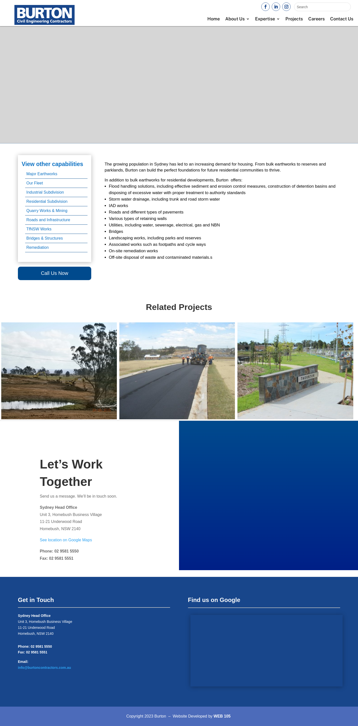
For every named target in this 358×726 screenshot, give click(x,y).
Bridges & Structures (44, 238)
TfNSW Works (38, 229)
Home (213, 19)
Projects (294, 19)
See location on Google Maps (66, 540)
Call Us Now (54, 273)
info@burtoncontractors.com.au (44, 668)
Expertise (265, 19)
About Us (235, 19)
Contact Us (341, 19)
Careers (316, 19)
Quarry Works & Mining (46, 211)
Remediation (37, 247)
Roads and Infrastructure (48, 220)
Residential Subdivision (46, 201)
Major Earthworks (41, 174)
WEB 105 (222, 716)
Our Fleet (34, 183)
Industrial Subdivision (45, 192)
